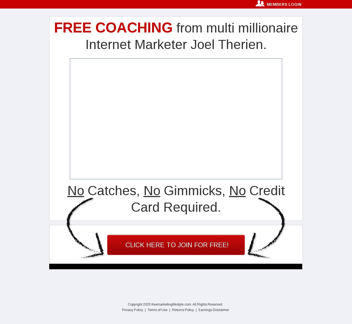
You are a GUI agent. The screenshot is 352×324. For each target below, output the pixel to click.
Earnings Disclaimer (214, 310)
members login (284, 4)
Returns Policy (183, 310)
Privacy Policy (132, 310)
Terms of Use (157, 310)
